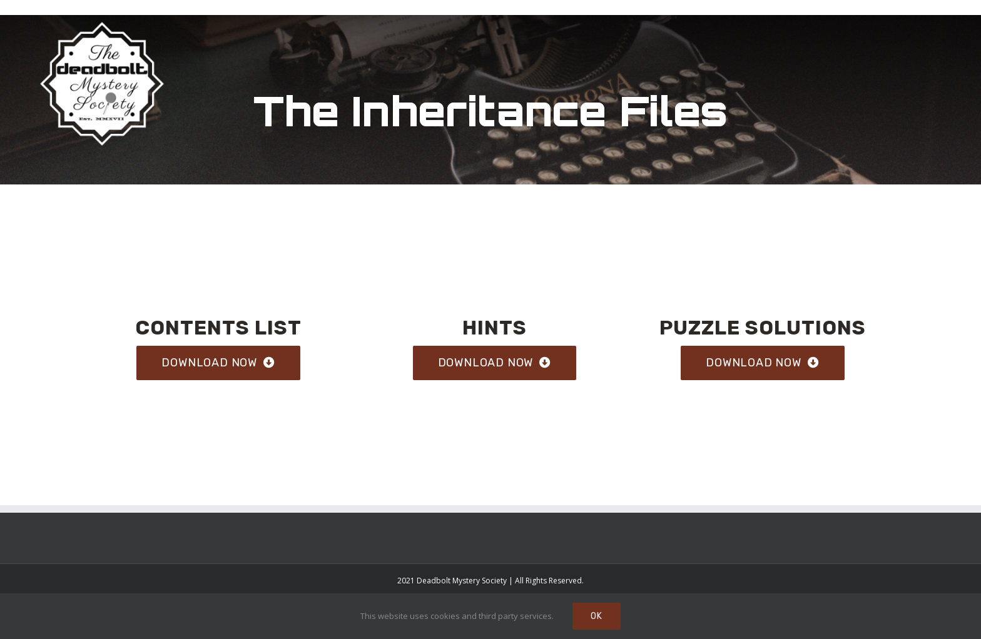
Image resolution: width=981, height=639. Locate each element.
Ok (596, 616)
